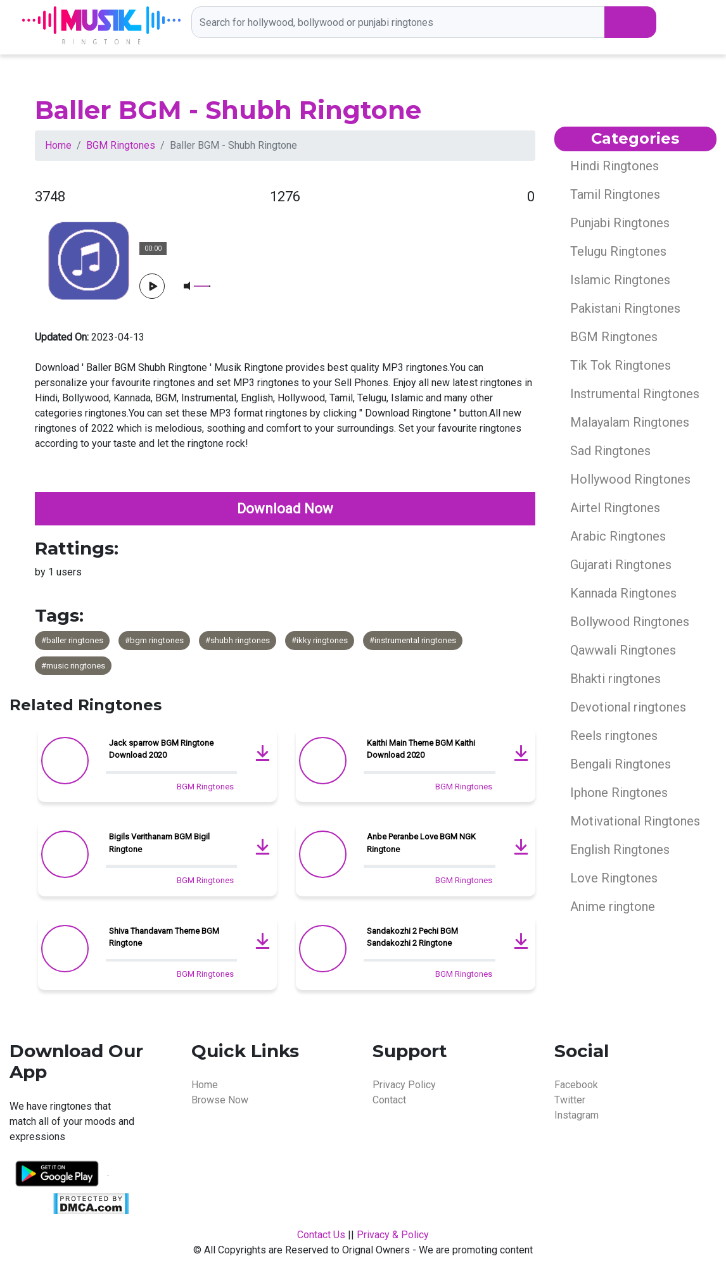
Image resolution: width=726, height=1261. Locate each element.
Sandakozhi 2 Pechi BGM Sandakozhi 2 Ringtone (412, 937)
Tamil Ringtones (615, 194)
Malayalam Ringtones (629, 422)
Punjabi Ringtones (620, 222)
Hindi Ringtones (614, 165)
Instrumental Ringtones (634, 393)
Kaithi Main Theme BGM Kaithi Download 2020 (421, 749)
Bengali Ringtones (620, 764)
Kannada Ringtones (623, 593)
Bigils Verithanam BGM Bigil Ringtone (159, 843)
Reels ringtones (614, 735)
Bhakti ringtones (615, 678)
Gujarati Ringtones (621, 564)
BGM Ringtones (120, 145)
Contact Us (321, 1235)
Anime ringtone (612, 906)
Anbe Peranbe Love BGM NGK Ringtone (421, 843)
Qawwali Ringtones (623, 650)
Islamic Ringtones (620, 279)
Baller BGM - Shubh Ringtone (228, 109)
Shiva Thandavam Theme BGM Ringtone (164, 937)
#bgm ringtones (154, 640)
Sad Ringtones (610, 450)
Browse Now (219, 1100)
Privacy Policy (404, 1085)
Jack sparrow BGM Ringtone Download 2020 (161, 749)
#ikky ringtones (319, 640)
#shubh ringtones (237, 640)
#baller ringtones (72, 640)
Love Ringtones (614, 878)
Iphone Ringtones (619, 792)
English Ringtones (620, 849)
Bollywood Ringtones (629, 621)
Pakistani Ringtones (625, 308)
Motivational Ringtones (635, 821)
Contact (389, 1100)
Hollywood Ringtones (630, 479)
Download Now (285, 509)
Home (58, 145)
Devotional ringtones (628, 707)
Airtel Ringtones (615, 507)
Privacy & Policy (393, 1235)
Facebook (576, 1085)
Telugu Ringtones (618, 251)
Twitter (569, 1100)
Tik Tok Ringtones (620, 365)
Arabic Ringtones (618, 536)
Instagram (576, 1115)
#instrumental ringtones (412, 640)
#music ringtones (73, 665)
